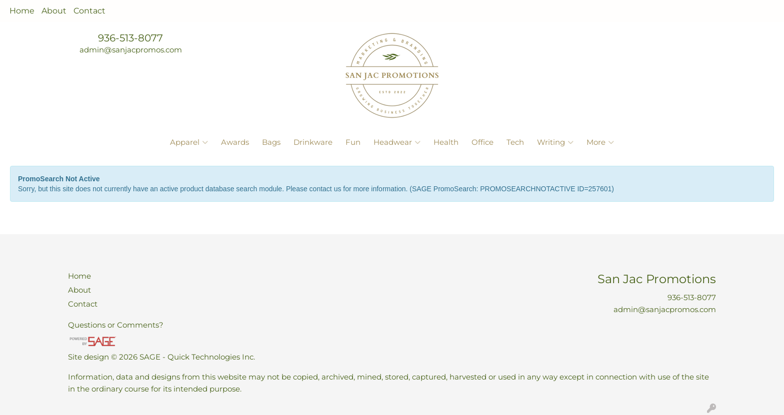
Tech (515, 142)
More (600, 142)
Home (22, 10)
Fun (353, 142)
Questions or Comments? (116, 325)
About (54, 10)
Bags (271, 142)
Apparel (189, 142)
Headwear (397, 142)
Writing (555, 142)
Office (483, 142)
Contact (90, 10)
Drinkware (313, 142)
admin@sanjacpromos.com (131, 49)
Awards (235, 142)
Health (446, 142)
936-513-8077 (130, 38)
